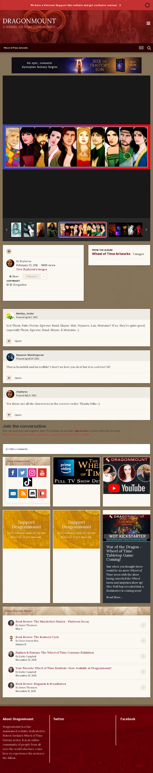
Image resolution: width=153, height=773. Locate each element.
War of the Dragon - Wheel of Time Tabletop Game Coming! (124, 553)
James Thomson (28, 625)
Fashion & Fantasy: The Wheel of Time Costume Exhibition (55, 652)
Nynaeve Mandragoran (30, 355)
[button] (7, 230)
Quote (18, 341)
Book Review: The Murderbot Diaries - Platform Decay (52, 621)
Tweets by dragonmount (69, 725)
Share (14, 276)
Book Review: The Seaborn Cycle (37, 637)
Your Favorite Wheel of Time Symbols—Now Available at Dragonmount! (63, 668)
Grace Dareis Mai (28, 640)
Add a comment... (17, 449)
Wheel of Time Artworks (111, 254)
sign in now (81, 430)
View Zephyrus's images (31, 269)
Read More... (114, 597)
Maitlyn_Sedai (25, 313)
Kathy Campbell (27, 656)
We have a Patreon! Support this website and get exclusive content (73, 5)
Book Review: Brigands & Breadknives (41, 684)
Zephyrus (25, 261)
